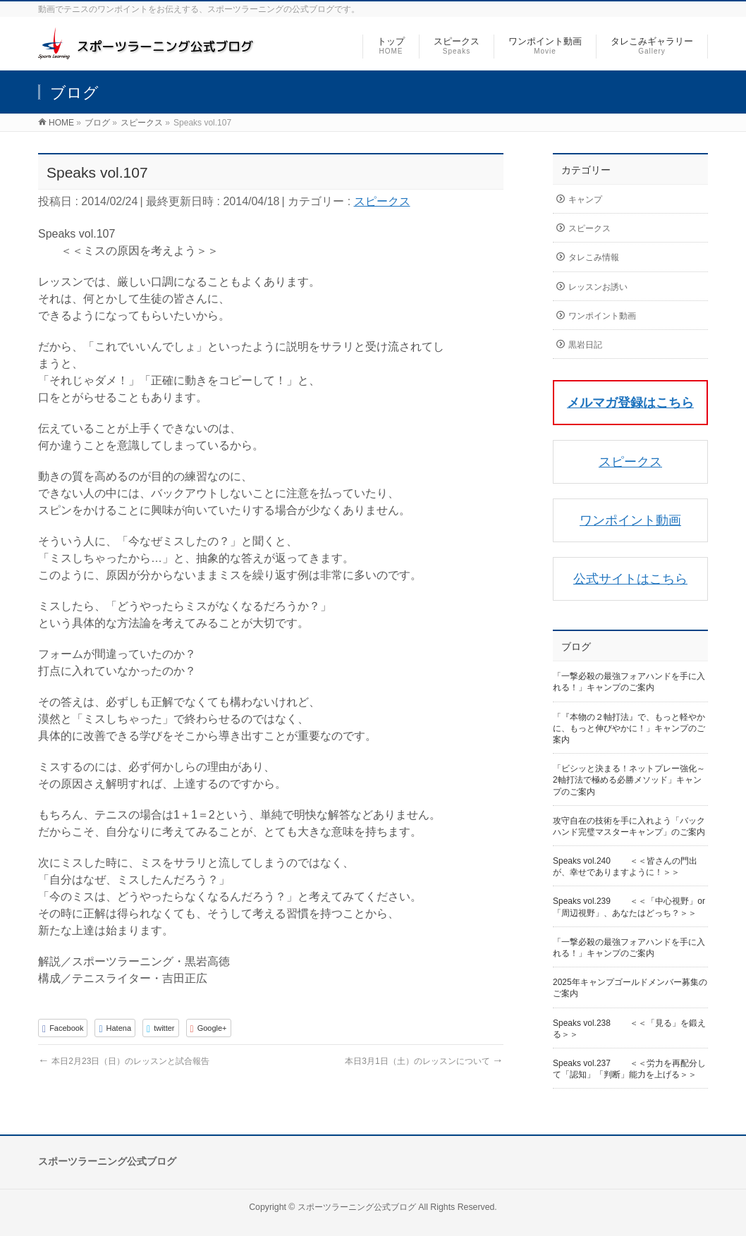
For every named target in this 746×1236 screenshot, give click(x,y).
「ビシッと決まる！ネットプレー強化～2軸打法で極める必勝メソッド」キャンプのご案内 (629, 780)
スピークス (382, 201)
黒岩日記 (585, 345)
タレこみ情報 (593, 257)
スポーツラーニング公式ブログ (357, 1207)
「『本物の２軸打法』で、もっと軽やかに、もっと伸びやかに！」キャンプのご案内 (629, 728)
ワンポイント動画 (602, 316)
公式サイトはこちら (630, 579)
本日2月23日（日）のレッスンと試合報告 (123, 1061)
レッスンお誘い (598, 287)
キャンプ (585, 199)
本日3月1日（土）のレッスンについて (424, 1061)
